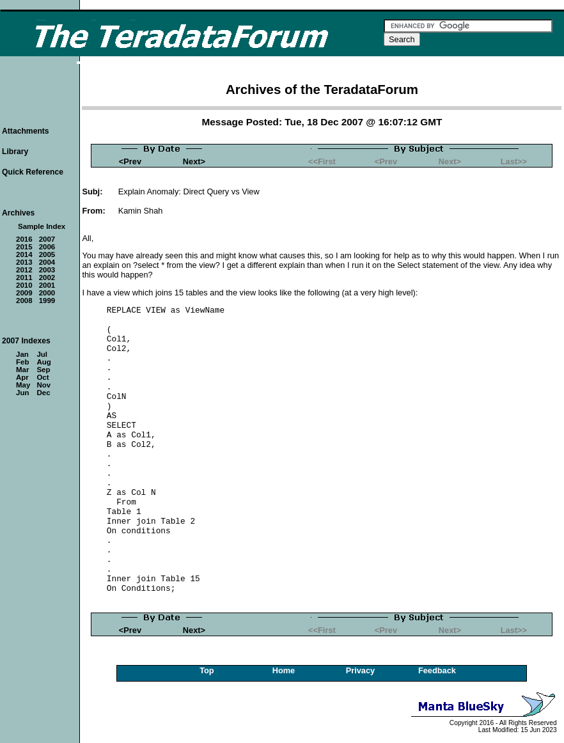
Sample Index (41, 226)
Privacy (360, 670)
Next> (194, 161)
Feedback (437, 670)
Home (283, 670)
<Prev (130, 161)
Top (207, 670)
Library (15, 151)
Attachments (25, 131)
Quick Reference (32, 172)
